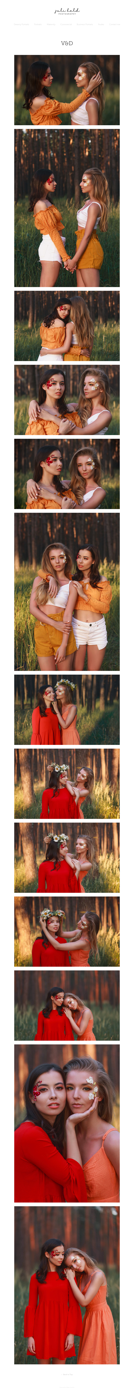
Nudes (101, 24)
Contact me (114, 24)
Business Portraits (85, 24)
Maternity (51, 24)
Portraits (38, 24)
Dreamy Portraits (21, 24)
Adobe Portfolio (70, 1387)
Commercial (66, 24)
